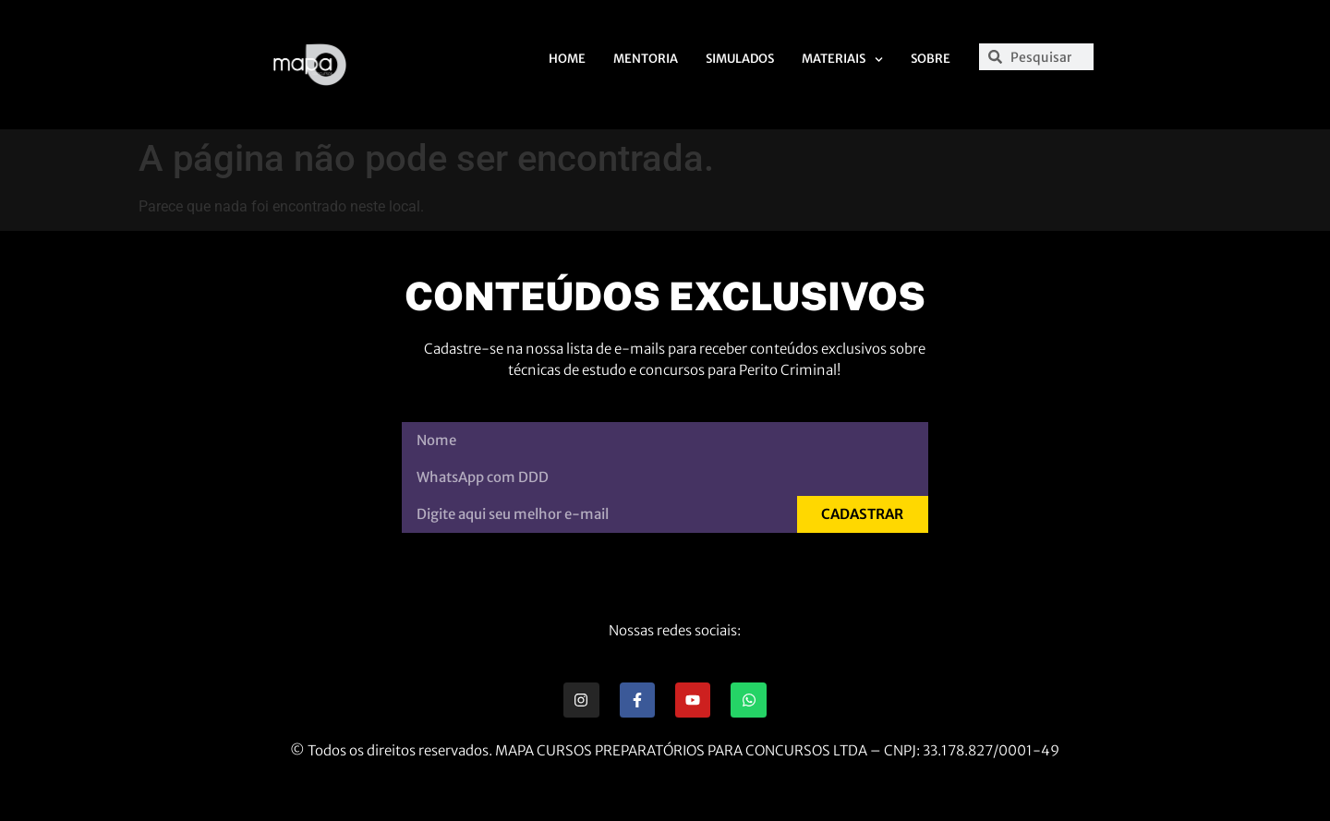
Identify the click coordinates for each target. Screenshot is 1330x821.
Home (567, 58)
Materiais (842, 59)
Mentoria (645, 58)
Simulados (740, 58)
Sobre (930, 58)
